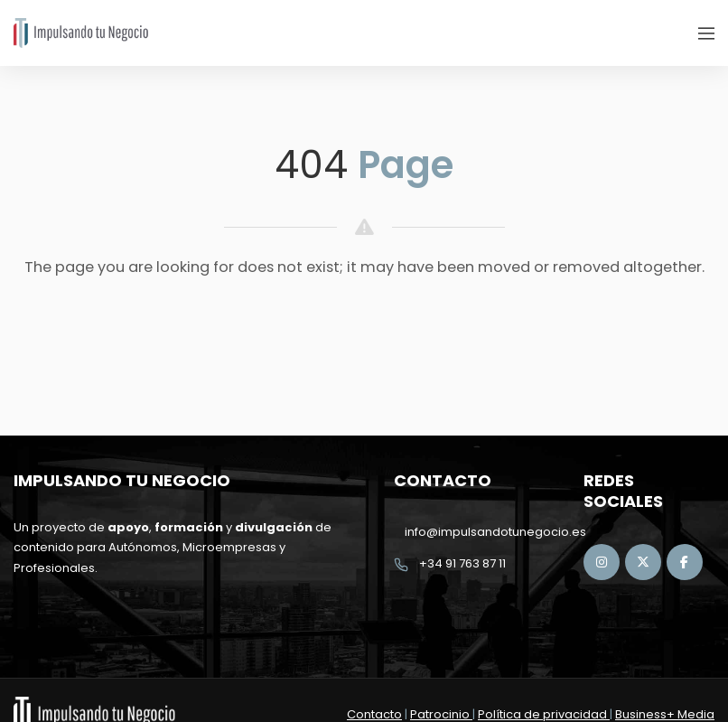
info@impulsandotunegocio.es (495, 531)
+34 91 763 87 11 (462, 563)
